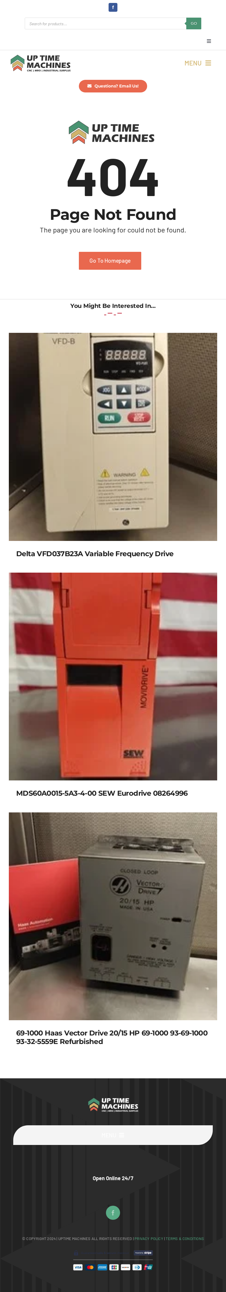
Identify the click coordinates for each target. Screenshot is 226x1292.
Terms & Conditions (185, 1238)
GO (194, 23)
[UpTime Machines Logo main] (40, 56)
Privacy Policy (149, 1238)
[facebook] (113, 7)
